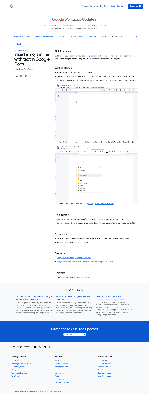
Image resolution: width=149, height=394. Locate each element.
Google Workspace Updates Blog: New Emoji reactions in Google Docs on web (85, 262)
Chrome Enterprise (105, 367)
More (105, 36)
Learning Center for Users (21, 364)
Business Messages (105, 373)
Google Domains (104, 364)
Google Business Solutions (108, 370)
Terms (59, 391)
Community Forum (18, 367)
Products (85, 6)
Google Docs (18, 69)
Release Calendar (117, 6)
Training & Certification (63, 382)
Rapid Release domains (65, 219)
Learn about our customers (108, 296)
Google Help (16, 370)
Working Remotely (61, 367)
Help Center (104, 6)
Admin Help (15, 361)
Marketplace (59, 373)
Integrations (59, 379)
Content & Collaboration (44, 36)
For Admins (94, 6)
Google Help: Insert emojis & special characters (74, 258)
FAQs (57, 376)
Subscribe (135, 6)
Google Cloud (103, 361)
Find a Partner (60, 370)
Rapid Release (28, 69)
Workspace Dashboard (19, 373)
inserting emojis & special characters (101, 204)
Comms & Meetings (22, 36)
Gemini (62, 36)
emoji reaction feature (94, 56)
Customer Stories (61, 364)
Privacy (55, 391)
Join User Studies (104, 376)
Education (93, 36)
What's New (15, 376)
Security (58, 361)
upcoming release (83, 277)
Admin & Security (77, 36)
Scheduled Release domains (67, 223)
